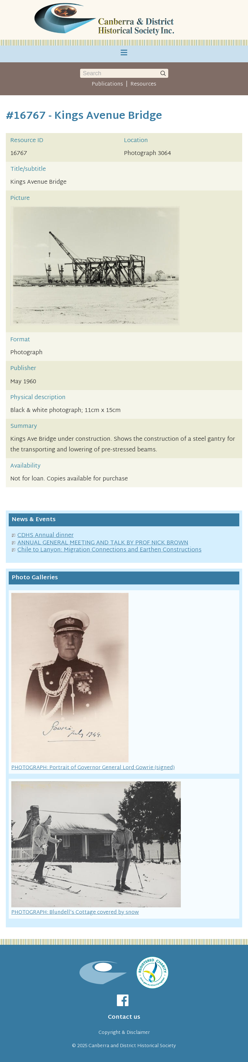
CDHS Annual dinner (45, 535)
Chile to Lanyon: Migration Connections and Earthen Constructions (109, 550)
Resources (143, 84)
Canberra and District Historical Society (132, 1046)
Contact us (124, 1017)
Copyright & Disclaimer (124, 1032)
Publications (107, 84)
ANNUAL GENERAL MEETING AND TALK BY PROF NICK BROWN (102, 543)
